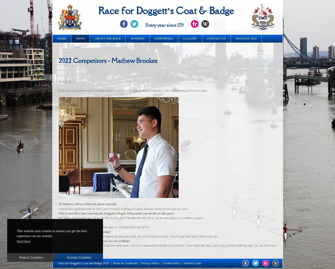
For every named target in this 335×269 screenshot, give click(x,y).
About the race (108, 38)
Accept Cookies (79, 257)
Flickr (195, 24)
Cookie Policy (172, 263)
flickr (265, 263)
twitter (255, 263)
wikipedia (276, 263)
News (80, 38)
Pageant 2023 (246, 38)
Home (62, 38)
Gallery (190, 38)
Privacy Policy (150, 263)
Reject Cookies (31, 257)
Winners (137, 38)
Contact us (216, 38)
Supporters (163, 38)
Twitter (134, 24)
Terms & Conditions (125, 263)
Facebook (124, 24)
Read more (24, 241)
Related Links (192, 263)
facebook (245, 263)
